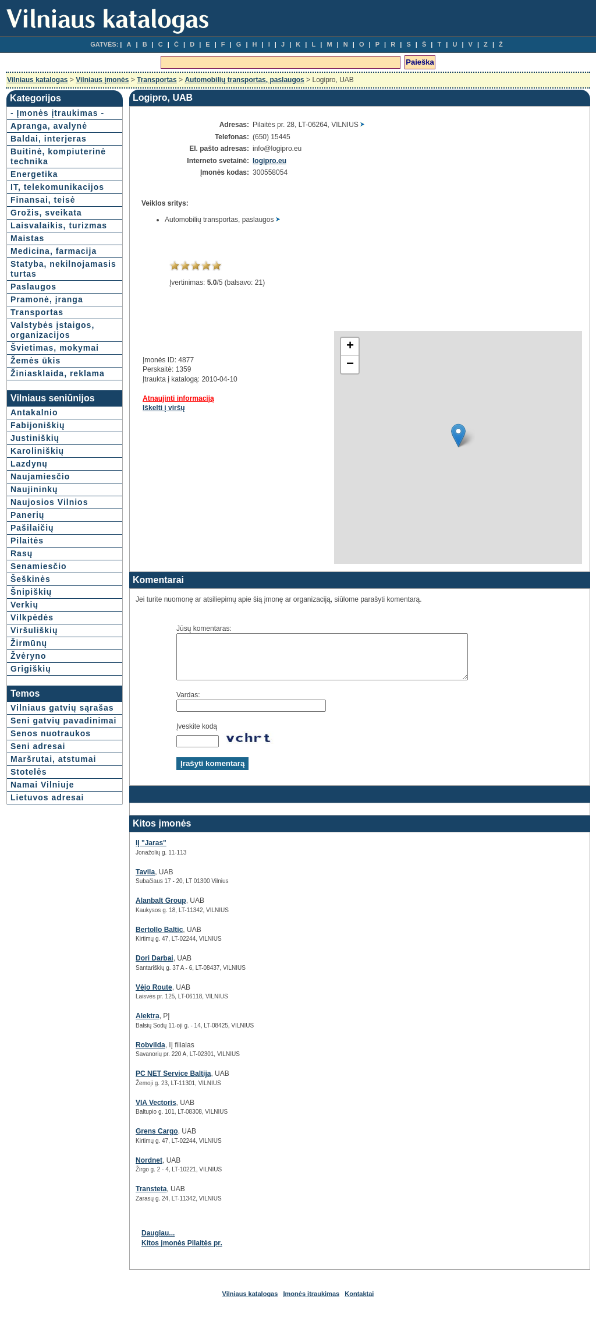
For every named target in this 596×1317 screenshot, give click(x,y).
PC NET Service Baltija (173, 1082)
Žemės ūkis (35, 360)
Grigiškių (30, 668)
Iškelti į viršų (164, 408)
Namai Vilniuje (42, 784)
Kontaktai (359, 1302)
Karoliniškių (37, 451)
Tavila (145, 881)
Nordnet (149, 1169)
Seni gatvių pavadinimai (63, 720)
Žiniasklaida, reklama (57, 373)
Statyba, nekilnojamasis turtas (63, 268)
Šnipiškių (31, 591)
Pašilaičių (32, 527)
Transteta (151, 1198)
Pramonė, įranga (46, 299)
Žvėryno (28, 656)
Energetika (34, 174)
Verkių (24, 604)
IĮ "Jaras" (151, 852)
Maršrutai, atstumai (53, 759)
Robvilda (150, 1054)
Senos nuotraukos (50, 733)
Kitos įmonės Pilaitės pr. (181, 1252)
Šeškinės (30, 579)
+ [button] (350, 346)
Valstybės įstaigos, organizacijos (52, 330)
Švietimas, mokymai (54, 347)
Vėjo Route (154, 996)
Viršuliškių (34, 630)
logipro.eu (269, 161)
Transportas (157, 80)
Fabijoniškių (37, 425)
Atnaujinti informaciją (178, 398)
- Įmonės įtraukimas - (57, 113)
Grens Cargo (157, 1140)
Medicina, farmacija (53, 251)
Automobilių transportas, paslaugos (244, 80)
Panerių (27, 515)
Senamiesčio (38, 566)
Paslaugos (33, 286)
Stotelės (28, 771)
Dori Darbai (154, 967)
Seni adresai (38, 746)
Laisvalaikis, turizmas (58, 225)
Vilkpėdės (32, 617)
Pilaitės (27, 540)
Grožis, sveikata (46, 212)
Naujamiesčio (40, 476)
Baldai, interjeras (48, 138)
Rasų (21, 553)
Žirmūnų (28, 643)
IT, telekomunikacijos (57, 187)
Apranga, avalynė (48, 125)
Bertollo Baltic (159, 938)
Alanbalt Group (161, 909)
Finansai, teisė (42, 199)
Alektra (147, 1025)
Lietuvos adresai (47, 797)
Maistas (27, 238)
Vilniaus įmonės (102, 80)
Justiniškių (34, 438)
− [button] (350, 364)
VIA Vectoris (156, 1111)
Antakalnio (34, 412)
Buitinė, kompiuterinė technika (58, 156)
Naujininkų (34, 489)
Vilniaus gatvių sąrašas (62, 707)
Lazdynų (29, 463)
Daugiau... (158, 1242)
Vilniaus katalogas (37, 80)
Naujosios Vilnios (49, 502)
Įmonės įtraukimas (311, 1302)
